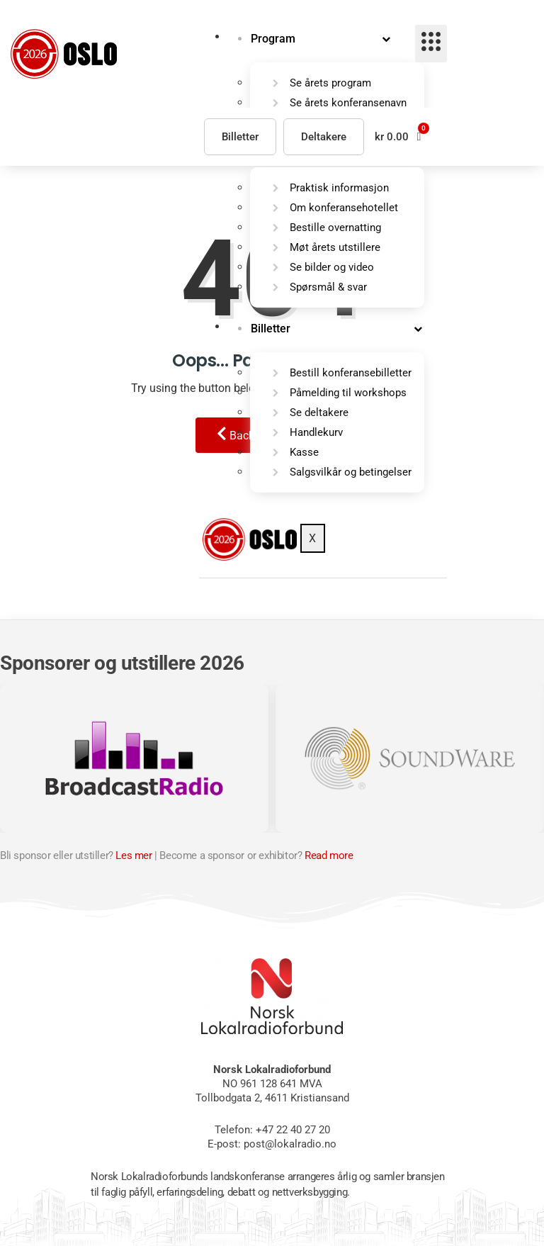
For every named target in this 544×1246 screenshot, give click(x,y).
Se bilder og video (332, 268)
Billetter (270, 329)
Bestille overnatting (335, 228)
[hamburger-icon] (431, 43)
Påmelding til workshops (348, 393)
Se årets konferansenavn (348, 102)
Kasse (304, 453)
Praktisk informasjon (339, 188)
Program (273, 38)
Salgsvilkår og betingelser (351, 472)
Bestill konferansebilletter (351, 373)
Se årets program (330, 83)
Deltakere (323, 136)
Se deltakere (319, 413)
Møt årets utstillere (335, 248)
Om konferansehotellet (344, 208)
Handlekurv (316, 433)
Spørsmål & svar (328, 287)
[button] (398, 136)
